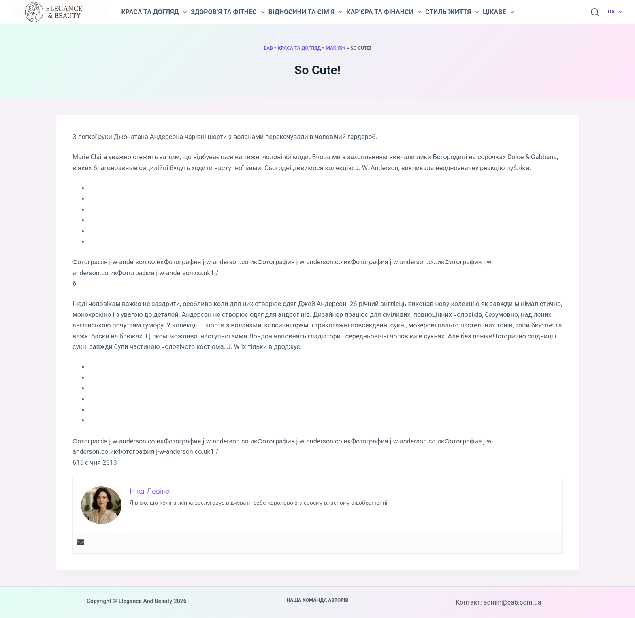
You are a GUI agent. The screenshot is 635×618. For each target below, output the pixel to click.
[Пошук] (595, 12)
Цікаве (498, 12)
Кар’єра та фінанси (383, 12)
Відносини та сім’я (305, 12)
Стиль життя (452, 12)
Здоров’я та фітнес (227, 12)
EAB (268, 48)
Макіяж (335, 48)
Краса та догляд (153, 12)
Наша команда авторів (318, 600)
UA (615, 12)
